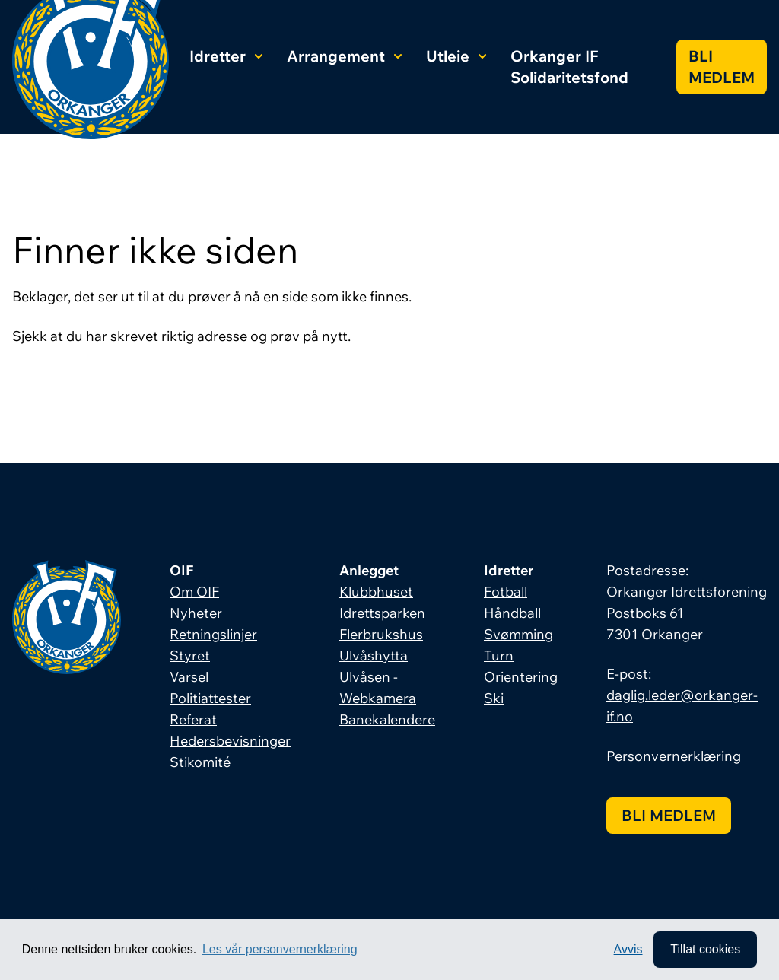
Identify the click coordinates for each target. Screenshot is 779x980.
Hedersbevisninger (230, 740)
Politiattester (210, 698)
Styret (190, 655)
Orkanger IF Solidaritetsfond (569, 66)
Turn (499, 655)
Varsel (189, 677)
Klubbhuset (376, 591)
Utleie (456, 55)
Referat (193, 719)
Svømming (518, 634)
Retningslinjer (213, 634)
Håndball (512, 613)
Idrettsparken (382, 613)
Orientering (521, 677)
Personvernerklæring (673, 756)
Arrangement (344, 55)
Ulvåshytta (373, 655)
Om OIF (194, 591)
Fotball (505, 591)
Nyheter (196, 613)
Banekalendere (387, 719)
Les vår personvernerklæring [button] (280, 949)
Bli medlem (721, 66)
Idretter (225, 55)
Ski (494, 698)
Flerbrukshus (381, 634)
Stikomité (200, 762)
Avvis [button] (628, 949)
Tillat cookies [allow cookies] (705, 949)
